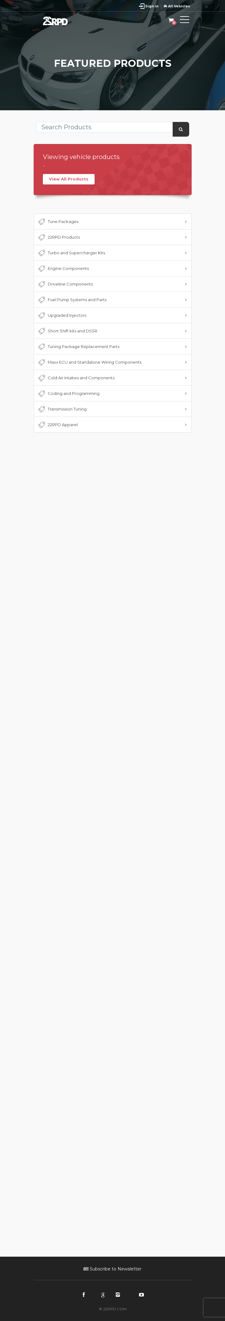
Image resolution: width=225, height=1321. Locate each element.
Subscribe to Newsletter (112, 1269)
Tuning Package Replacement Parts (78, 346)
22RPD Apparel (57, 425)
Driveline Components (65, 284)
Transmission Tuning (62, 409)
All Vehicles (177, 6)
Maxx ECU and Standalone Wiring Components (89, 362)
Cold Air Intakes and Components (76, 378)
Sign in (152, 6)
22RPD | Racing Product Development (61, 20)
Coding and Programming (68, 393)
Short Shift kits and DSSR (67, 331)
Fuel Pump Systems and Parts (72, 300)
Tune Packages (58, 221)
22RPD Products (58, 237)
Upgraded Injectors (62, 315)
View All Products (68, 178)
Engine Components (63, 268)
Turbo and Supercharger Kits (71, 253)
